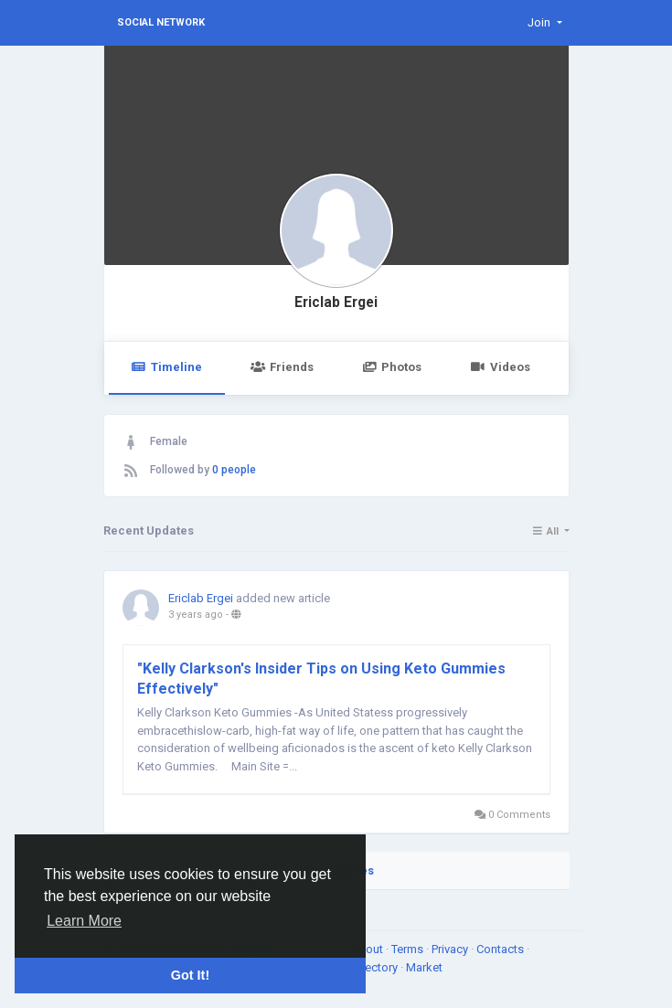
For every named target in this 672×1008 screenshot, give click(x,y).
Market (424, 967)
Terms (408, 949)
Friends (282, 367)
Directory (375, 967)
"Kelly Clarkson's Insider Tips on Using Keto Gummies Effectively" (321, 678)
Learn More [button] (84, 920)
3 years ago (195, 615)
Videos (499, 367)
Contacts (501, 949)
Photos (391, 367)
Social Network (161, 22)
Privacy (451, 949)
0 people (234, 469)
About (368, 949)
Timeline (167, 367)
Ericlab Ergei (336, 302)
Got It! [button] (190, 975)
